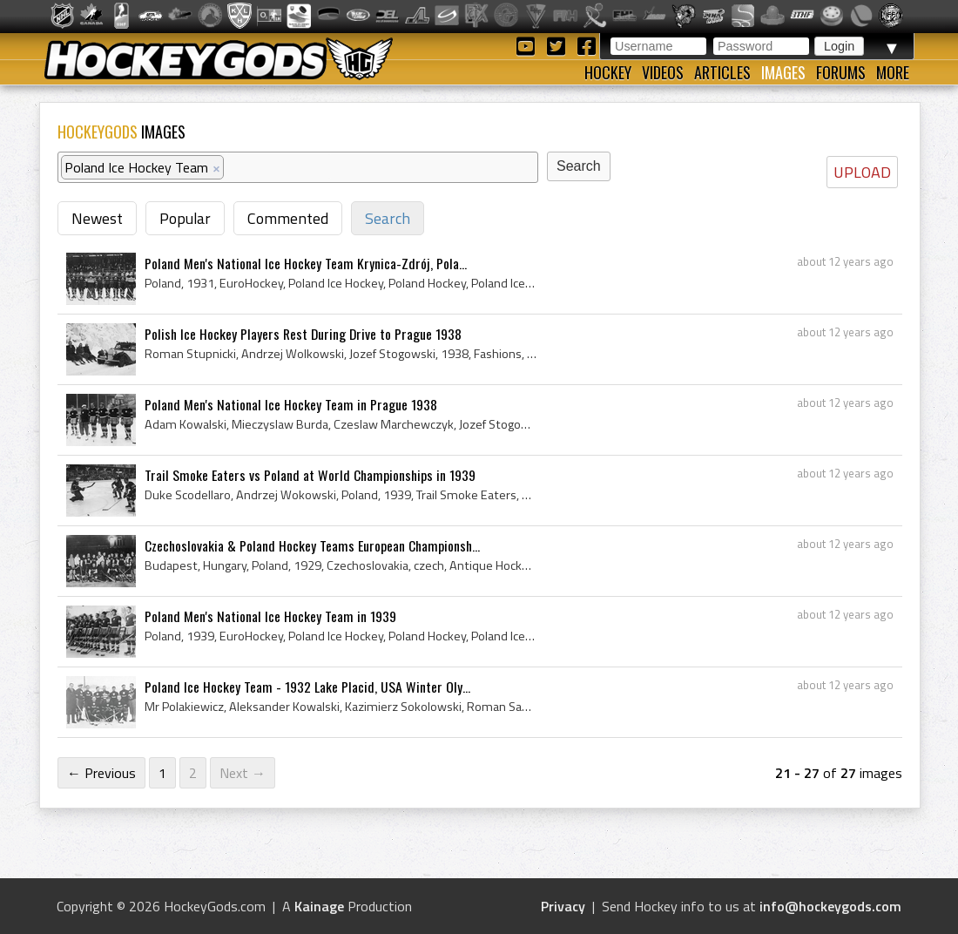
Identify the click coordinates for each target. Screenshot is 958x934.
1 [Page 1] (162, 772)
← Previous (101, 772)
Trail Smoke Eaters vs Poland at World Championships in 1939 (310, 474)
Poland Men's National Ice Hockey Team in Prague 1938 (291, 404)
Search (387, 218)
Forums (841, 72)
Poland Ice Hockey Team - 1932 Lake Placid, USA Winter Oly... (307, 686)
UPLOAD (862, 172)
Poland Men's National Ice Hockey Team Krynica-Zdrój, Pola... (306, 263)
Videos (663, 72)
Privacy (563, 906)
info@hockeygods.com (830, 906)
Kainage (319, 906)
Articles (722, 72)
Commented (287, 218)
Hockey (607, 72)
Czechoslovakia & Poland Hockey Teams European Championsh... (312, 545)
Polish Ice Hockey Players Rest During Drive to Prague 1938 (303, 333)
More (892, 72)
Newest (97, 218)
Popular (185, 218)
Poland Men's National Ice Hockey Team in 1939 (270, 616)
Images (783, 72)
